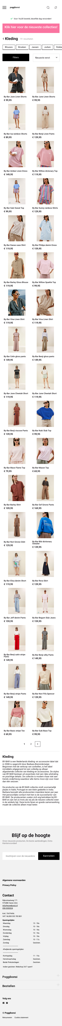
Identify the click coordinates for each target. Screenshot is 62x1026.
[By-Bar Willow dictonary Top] (45, 158)
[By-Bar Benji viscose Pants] (16, 418)
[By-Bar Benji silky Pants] (45, 643)
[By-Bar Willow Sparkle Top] (45, 269)
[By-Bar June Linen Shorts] (16, 84)
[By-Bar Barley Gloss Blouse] (16, 269)
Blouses (9, 47)
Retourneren (7, 1017)
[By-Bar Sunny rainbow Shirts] (45, 195)
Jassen (35, 47)
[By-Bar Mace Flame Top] (16, 455)
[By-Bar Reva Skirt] (45, 568)
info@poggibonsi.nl (10, 905)
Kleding (10, 39)
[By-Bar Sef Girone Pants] (45, 492)
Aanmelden (49, 856)
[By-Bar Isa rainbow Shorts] (16, 121)
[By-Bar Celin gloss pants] (16, 344)
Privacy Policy (9, 885)
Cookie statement (21, 1017)
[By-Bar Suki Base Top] (45, 718)
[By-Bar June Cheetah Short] (16, 381)
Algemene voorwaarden (14, 880)
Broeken (22, 47)
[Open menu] (4, 7)
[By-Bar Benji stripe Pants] (16, 681)
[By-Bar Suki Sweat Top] (16, 195)
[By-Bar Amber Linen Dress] (16, 158)
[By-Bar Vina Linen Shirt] (16, 306)
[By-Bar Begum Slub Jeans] (45, 605)
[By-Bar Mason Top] (45, 455)
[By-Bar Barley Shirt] (16, 492)
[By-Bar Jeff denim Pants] (16, 605)
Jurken (47, 47)
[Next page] (37, 744)
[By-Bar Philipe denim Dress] (45, 232)
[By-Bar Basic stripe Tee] (16, 718)
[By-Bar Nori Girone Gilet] (16, 530)
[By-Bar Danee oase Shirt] (16, 232)
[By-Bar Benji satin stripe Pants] (16, 643)
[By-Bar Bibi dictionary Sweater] (45, 530)
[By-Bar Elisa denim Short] (16, 568)
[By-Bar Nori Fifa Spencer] (45, 681)
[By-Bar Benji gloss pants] (45, 344)
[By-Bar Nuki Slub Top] (45, 418)
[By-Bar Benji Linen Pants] (45, 121)
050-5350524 (7, 908)
